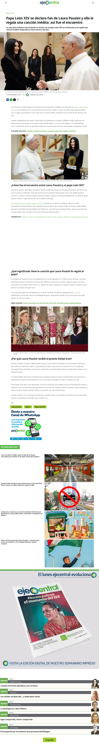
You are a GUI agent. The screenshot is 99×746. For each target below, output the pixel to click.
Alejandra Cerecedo (15, 682)
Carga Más (49, 740)
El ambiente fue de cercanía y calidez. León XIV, (27, 203)
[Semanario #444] (49, 619)
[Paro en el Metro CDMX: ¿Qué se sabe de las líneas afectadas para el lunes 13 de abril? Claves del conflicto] (72, 468)
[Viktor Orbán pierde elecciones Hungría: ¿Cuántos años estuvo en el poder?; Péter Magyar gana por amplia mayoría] (72, 553)
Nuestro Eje (10, 13)
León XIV (77, 292)
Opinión (11, 679)
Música (28, 407)
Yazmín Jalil (13, 693)
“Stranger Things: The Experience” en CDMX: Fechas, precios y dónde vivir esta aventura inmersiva (55, 217)
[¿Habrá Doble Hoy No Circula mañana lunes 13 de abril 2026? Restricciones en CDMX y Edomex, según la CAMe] (72, 497)
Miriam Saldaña (14, 715)
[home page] (49, 2)
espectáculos (16, 407)
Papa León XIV (40, 407)
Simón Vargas (14, 728)
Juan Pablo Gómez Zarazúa (15, 705)
